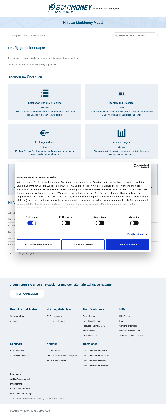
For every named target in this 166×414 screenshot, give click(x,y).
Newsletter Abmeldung (21, 393)
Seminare (16, 343)
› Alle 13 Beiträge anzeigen (21, 253)
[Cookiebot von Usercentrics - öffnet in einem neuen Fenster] (135, 166)
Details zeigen (135, 234)
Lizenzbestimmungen (20, 389)
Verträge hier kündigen (57, 360)
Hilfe (122, 309)
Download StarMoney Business (97, 365)
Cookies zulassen (127, 244)
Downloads (90, 343)
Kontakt (52, 343)
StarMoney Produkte (19, 316)
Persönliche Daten (91, 335)
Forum (122, 321)
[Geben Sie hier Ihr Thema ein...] (135, 35)
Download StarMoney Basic (95, 351)
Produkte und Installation (94, 326)
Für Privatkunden (54, 316)
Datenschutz (16, 384)
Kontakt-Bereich (54, 351)
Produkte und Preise (23, 309)
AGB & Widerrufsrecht (20, 379)
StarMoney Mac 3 (38, 35)
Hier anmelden (27, 293)
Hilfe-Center (124, 316)
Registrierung (89, 316)
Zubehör (14, 321)
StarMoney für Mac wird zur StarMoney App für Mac (32, 64)
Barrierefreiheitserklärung (130, 331)
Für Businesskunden (56, 321)
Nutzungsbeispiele (59, 309)
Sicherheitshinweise (128, 326)
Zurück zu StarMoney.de (106, 8)
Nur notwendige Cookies (38, 244)
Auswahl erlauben (83, 244)
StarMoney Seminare (19, 355)
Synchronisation (90, 331)
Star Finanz (44, 411)
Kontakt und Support (92, 321)
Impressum (15, 374)
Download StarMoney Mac (94, 360)
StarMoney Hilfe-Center (17, 35)
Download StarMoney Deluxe (96, 355)
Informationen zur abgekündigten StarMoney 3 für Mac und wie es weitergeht (44, 58)
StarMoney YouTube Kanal (131, 335)
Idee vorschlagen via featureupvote (62, 355)
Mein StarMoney (93, 309)
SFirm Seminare (17, 351)
